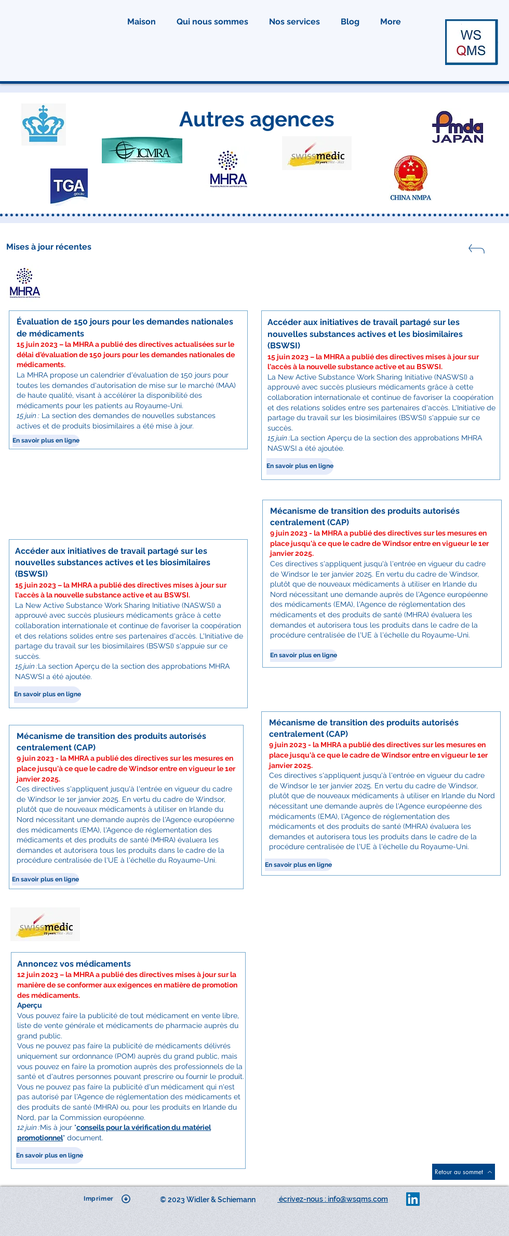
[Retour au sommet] (463, 1172)
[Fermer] (475, 251)
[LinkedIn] (413, 1199)
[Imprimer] (107, 1198)
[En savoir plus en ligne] (45, 441)
